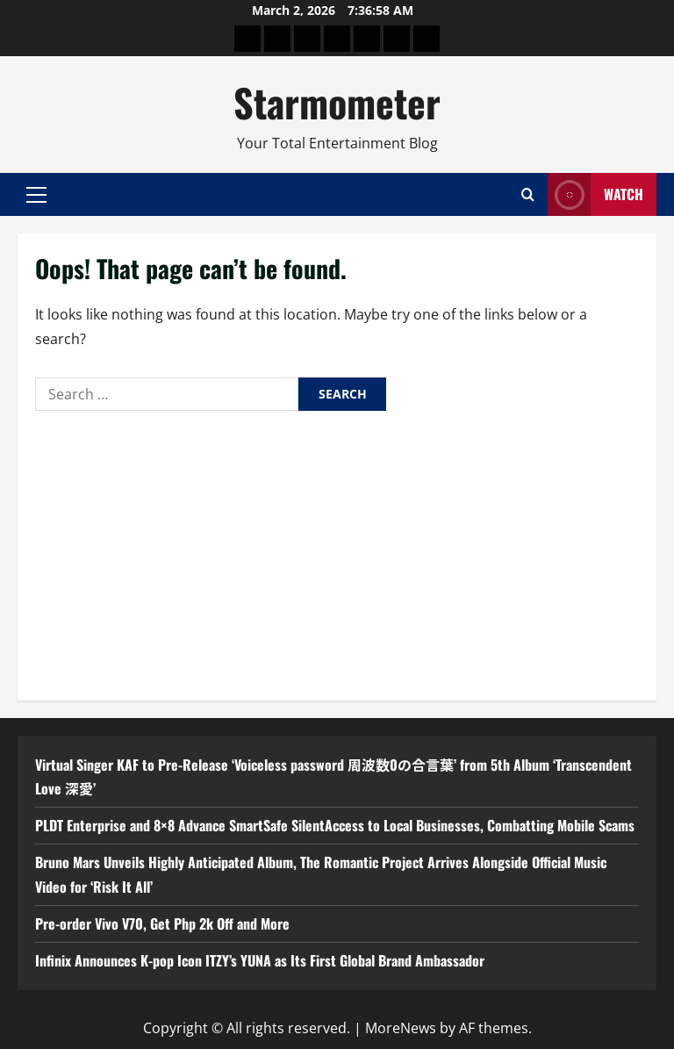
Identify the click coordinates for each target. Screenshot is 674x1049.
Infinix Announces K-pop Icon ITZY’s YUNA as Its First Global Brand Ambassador (259, 960)
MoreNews (400, 1028)
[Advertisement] (337, 551)
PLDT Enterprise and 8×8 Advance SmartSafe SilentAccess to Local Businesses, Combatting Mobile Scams (335, 825)
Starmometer (337, 102)
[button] (36, 194)
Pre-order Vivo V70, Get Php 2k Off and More (162, 923)
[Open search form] (527, 194)
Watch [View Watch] (595, 194)
